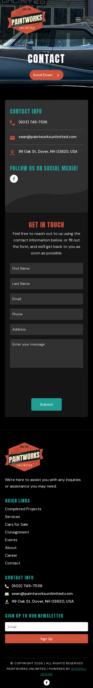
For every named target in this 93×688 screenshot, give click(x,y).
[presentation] (47, 383)
